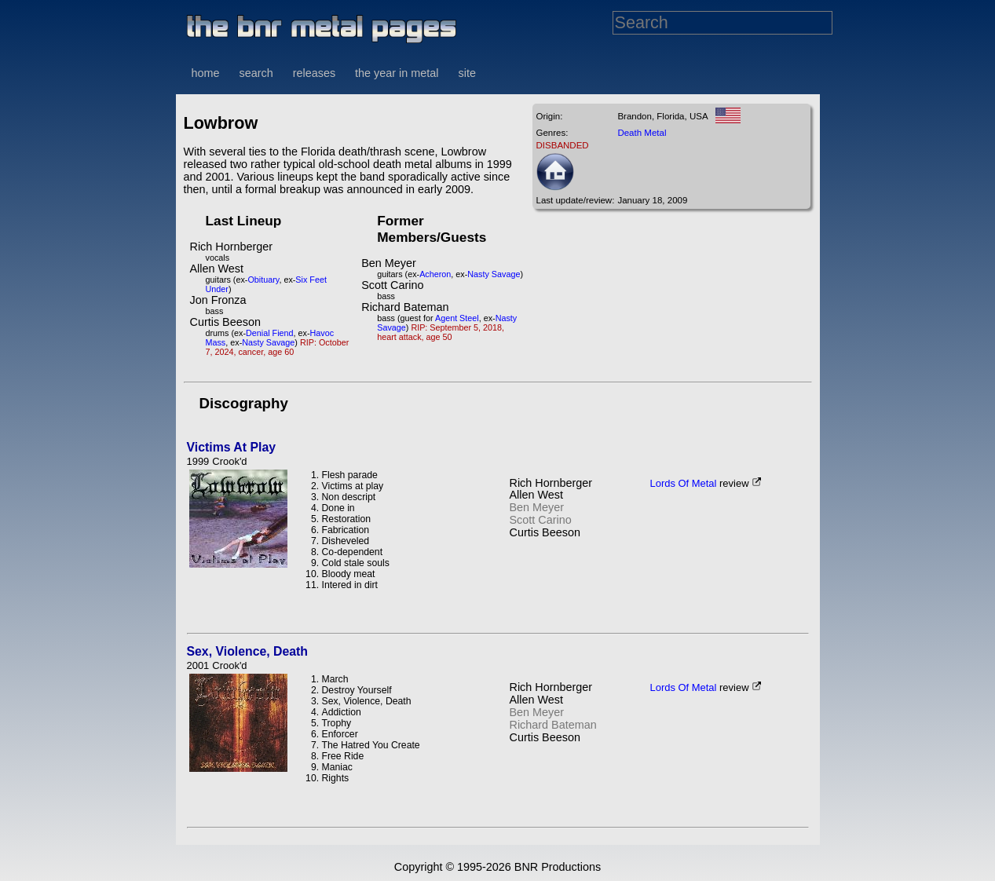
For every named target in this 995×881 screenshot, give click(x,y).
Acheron (435, 274)
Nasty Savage (268, 342)
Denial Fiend (270, 333)
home (206, 73)
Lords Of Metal (683, 483)
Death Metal (641, 132)
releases (314, 73)
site (467, 73)
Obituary (263, 279)
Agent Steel (457, 318)
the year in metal (396, 73)
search (256, 73)
